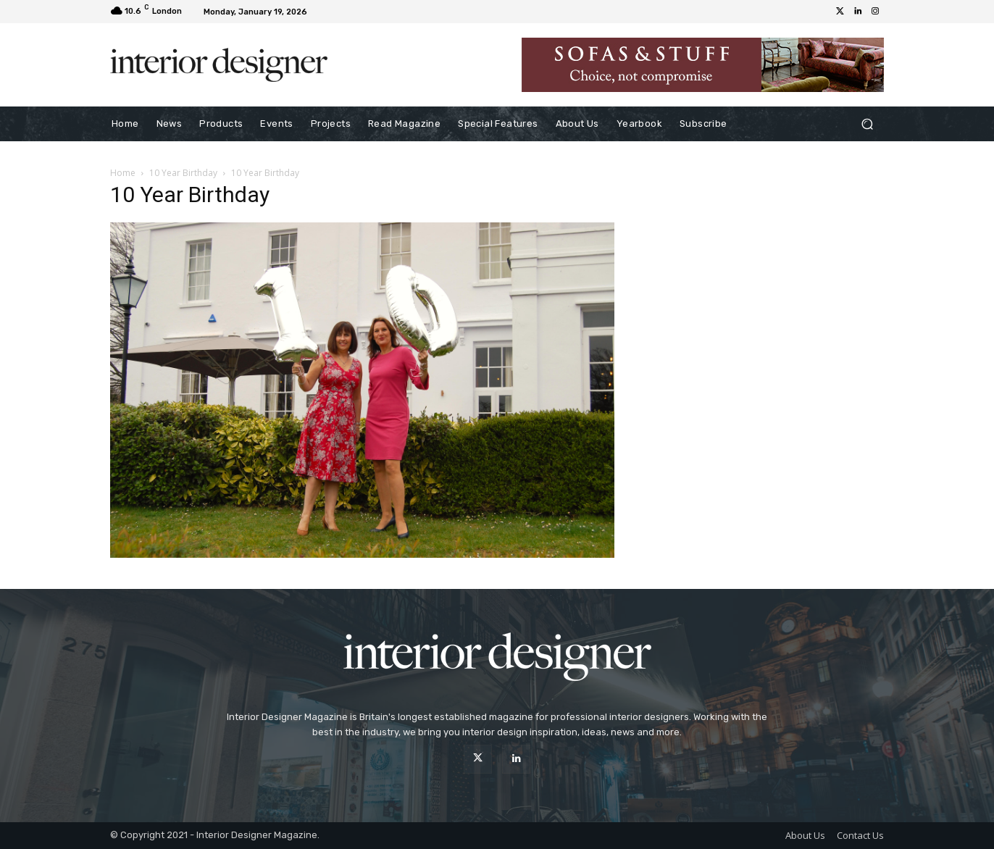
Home (122, 173)
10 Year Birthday (183, 173)
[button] (867, 124)
